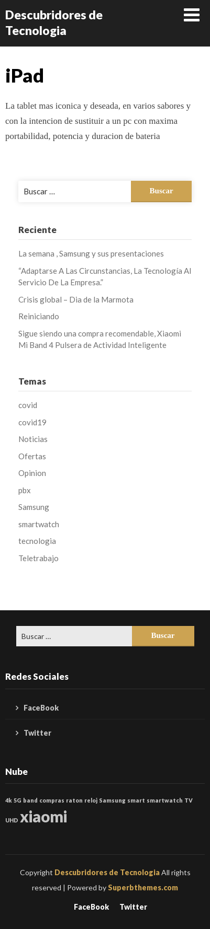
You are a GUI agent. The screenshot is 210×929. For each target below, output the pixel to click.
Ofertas (32, 456)
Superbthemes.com (143, 887)
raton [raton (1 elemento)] (74, 800)
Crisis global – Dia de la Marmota (76, 299)
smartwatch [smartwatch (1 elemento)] (165, 800)
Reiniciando (38, 316)
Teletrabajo (38, 558)
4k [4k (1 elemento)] (8, 800)
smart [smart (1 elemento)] (136, 800)
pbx (24, 490)
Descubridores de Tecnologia (54, 22)
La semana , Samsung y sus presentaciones (91, 253)
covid (27, 405)
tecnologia (37, 540)
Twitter (37, 732)
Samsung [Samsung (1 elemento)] (112, 800)
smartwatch (38, 524)
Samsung (33, 507)
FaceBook (41, 707)
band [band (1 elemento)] (30, 800)
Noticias (33, 439)
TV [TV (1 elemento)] (188, 800)
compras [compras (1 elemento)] (51, 800)
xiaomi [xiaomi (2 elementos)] (43, 816)
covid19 (32, 422)
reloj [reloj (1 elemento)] (90, 800)
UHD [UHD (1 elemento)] (11, 820)
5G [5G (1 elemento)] (17, 800)
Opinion (32, 473)
